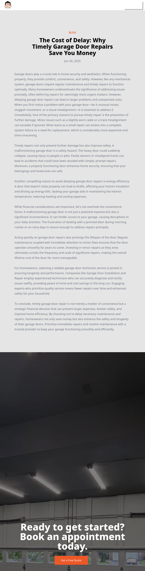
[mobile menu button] (133, 5)
